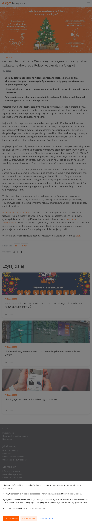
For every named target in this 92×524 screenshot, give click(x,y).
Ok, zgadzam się (11, 518)
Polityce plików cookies (37, 508)
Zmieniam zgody (46, 518)
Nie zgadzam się (28, 518)
